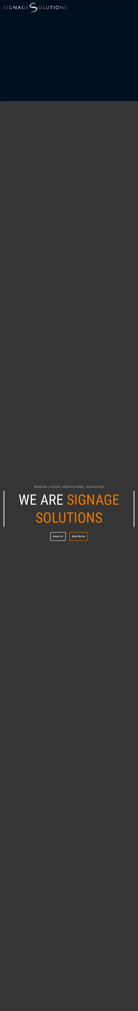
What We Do (78, 536)
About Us (58, 536)
